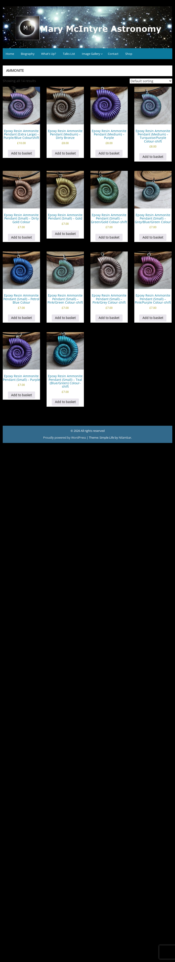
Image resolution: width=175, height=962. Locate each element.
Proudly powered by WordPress (65, 437)
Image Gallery (91, 54)
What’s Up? (48, 54)
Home (10, 54)
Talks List (69, 54)
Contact (113, 54)
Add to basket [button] (21, 153)
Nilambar (125, 437)
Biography (28, 54)
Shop (128, 54)
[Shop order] (151, 81)
